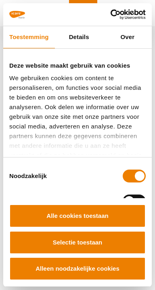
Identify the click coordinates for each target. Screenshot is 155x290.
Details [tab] (79, 36)
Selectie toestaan (78, 242)
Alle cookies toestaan (77, 215)
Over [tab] (128, 36)
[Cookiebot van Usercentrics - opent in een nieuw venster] (111, 14)
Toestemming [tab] (29, 36)
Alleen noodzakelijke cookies (77, 268)
